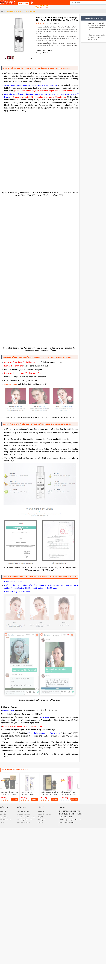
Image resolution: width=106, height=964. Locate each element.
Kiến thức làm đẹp (5, 820)
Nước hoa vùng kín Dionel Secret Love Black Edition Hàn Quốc (49, 794)
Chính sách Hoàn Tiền (23, 823)
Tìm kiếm (40, 823)
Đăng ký (40, 817)
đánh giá (55, 23)
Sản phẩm (3, 814)
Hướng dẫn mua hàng (23, 814)
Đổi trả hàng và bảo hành (24, 820)
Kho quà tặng (4, 817)
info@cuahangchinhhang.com (72, 820)
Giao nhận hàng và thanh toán (26, 817)
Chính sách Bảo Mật (23, 811)
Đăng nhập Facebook (44, 814)
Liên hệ (2, 823)
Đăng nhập (41, 811)
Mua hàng (14, 799)
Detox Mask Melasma (10, 384)
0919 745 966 (44, 7)
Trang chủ (3, 811)
